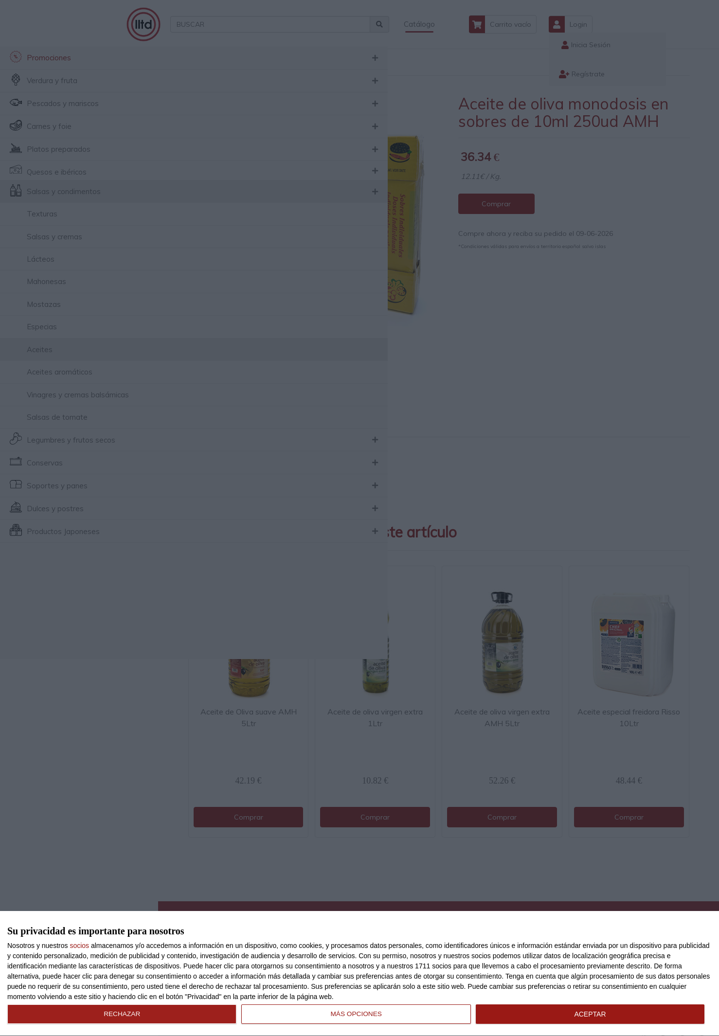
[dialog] (359, 973)
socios (79, 945)
